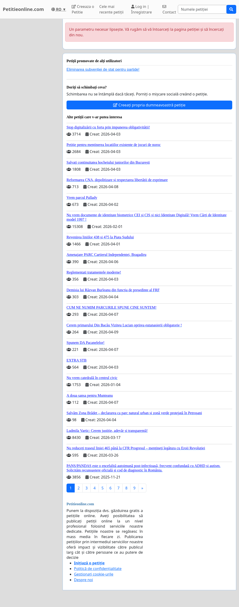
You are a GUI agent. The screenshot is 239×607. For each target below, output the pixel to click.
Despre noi (83, 579)
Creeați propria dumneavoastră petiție (149, 105)
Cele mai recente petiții (111, 9)
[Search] (202, 9)
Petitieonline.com (23, 9)
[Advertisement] (30, 89)
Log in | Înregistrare (141, 9)
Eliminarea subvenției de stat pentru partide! (103, 69)
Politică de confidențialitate (98, 568)
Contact (169, 10)
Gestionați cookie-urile (93, 574)
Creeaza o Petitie (83, 9)
